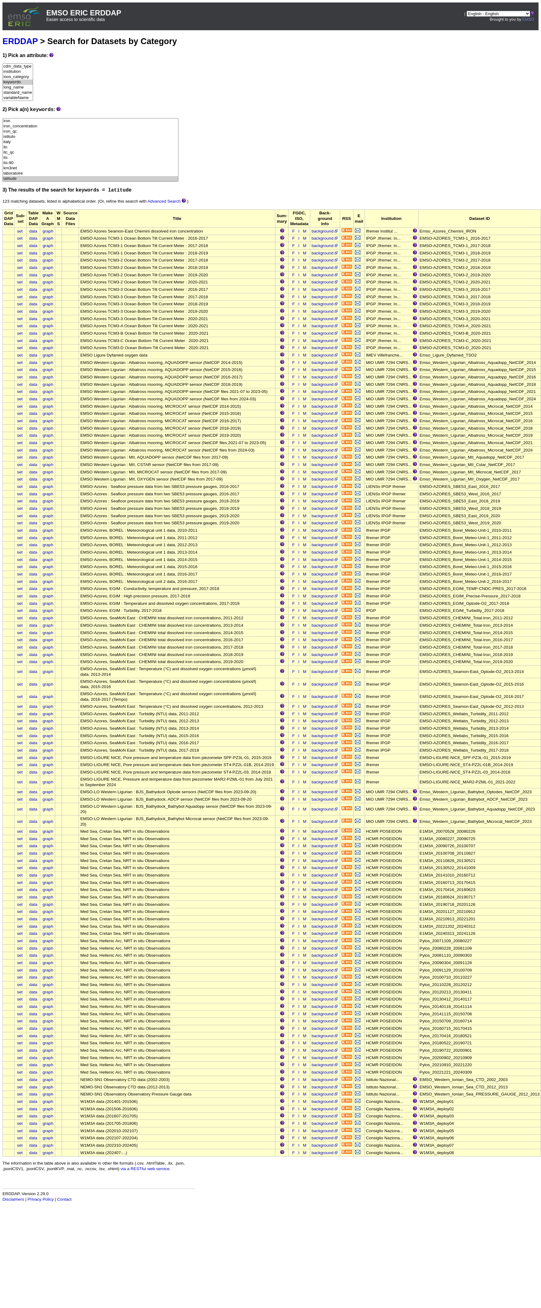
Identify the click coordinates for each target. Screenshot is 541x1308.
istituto (90, 136)
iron (90, 121)
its (90, 157)
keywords (18, 82)
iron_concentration (90, 126)
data (33, 231)
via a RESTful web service (145, 1168)
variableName (18, 98)
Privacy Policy (40, 1199)
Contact (64, 1199)
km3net (90, 168)
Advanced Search (164, 201)
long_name (18, 87)
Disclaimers (13, 1199)
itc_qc (90, 152)
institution (18, 71)
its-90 (90, 163)
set (20, 231)
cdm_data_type (18, 66)
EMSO (528, 19)
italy (90, 142)
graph (48, 231)
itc (90, 147)
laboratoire (90, 173)
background (324, 231)
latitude (90, 178)
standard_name (18, 92)
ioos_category (18, 77)
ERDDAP (20, 41)
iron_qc (90, 131)
